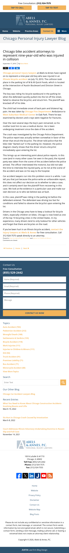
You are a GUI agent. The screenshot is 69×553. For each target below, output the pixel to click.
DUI (6, 353)
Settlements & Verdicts (16, 338)
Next (26, 248)
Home (5, 31)
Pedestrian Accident (14, 330)
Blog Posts (34, 514)
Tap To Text (51, 7)
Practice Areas (31, 31)
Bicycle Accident (24, 238)
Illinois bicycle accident (15, 79)
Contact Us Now (34, 313)
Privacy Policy (34, 495)
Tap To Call (17, 7)
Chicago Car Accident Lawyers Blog (19, 394)
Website (16, 31)
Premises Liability (13, 360)
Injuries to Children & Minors (42, 238)
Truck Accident (11, 356)
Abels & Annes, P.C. (42, 539)
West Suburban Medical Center (19, 114)
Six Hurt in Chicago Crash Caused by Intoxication (25, 417)
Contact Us (48, 31)
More (64, 31)
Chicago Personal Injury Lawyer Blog (34, 20)
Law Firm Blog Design (34, 550)
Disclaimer (34, 500)
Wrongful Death (12, 334)
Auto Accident (14, 238)
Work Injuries (11, 345)
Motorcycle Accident (14, 368)
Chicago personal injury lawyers (19, 73)
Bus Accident (11, 364)
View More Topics (11, 371)
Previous (7, 248)
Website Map (34, 509)
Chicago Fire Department (38, 111)
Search (63, 382)
